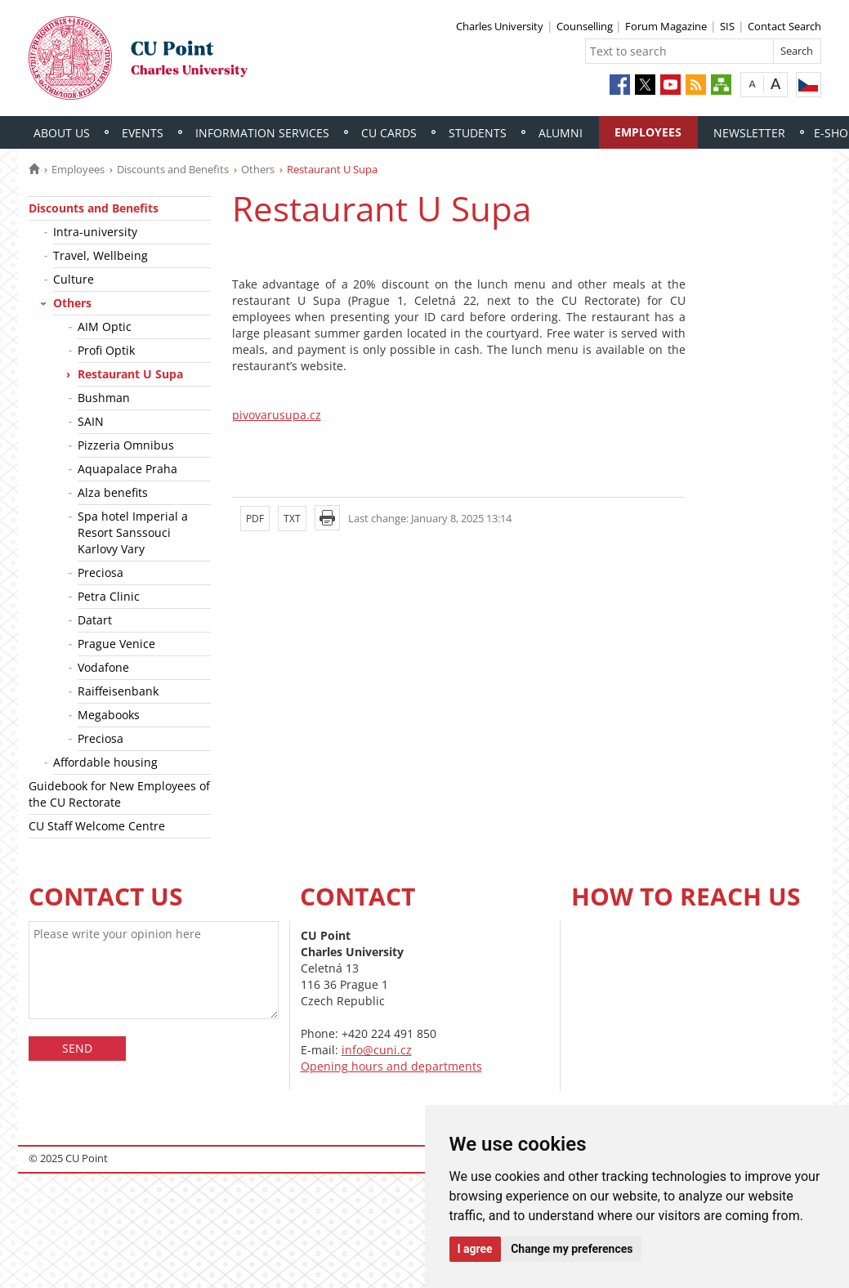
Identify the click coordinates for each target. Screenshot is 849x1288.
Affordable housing (105, 762)
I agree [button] (475, 1248)
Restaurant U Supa (130, 374)
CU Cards (389, 133)
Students (478, 133)
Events (142, 133)
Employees (647, 132)
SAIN (91, 421)
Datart (95, 620)
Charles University (499, 26)
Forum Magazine (666, 26)
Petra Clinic (109, 596)
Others (258, 169)
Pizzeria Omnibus (126, 445)
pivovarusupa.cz (276, 415)
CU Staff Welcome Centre (97, 826)
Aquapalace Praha (127, 468)
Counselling (585, 26)
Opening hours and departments (391, 1066)
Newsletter (749, 133)
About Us (62, 133)
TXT (292, 518)
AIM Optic (105, 326)
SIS (727, 26)
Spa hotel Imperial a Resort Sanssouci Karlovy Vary (133, 532)
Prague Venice (116, 643)
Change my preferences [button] (571, 1248)
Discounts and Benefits (173, 169)
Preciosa (100, 572)
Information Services (262, 133)
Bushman (104, 397)
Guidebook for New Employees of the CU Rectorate (119, 794)
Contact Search (784, 26)
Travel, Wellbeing (100, 255)
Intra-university (95, 231)
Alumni (560, 133)
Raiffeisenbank (118, 691)
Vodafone (103, 667)
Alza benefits (113, 492)
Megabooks (109, 714)
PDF (255, 518)
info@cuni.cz (377, 1050)
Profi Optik (106, 350)
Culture (73, 279)
